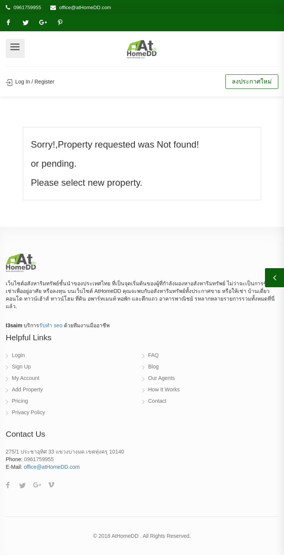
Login (18, 355)
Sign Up (21, 367)
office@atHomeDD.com (85, 7)
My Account (25, 378)
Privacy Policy (28, 412)
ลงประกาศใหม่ (252, 81)
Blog (153, 367)
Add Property (27, 389)
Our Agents (161, 378)
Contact (157, 401)
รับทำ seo (50, 325)
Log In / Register (30, 82)
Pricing (20, 401)
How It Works (164, 389)
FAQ (153, 355)
